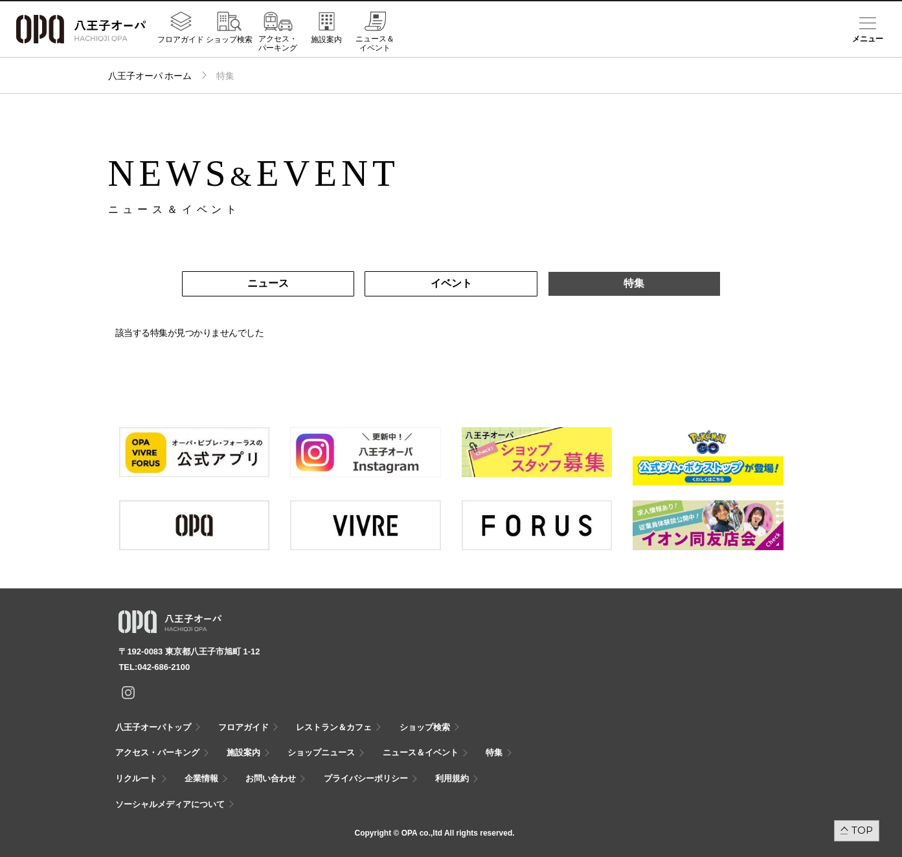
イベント (451, 283)
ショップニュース (321, 752)
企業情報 (201, 778)
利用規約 (452, 778)
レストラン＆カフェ (334, 727)
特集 (634, 283)
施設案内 (326, 39)
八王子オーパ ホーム (150, 76)
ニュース (268, 283)
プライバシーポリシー (366, 778)
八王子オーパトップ (153, 727)
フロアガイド (180, 39)
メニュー (867, 38)
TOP (862, 830)
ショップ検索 (229, 39)
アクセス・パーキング (277, 43)
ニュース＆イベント (374, 43)
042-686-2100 (163, 667)
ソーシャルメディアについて (170, 804)
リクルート (136, 778)
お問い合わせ (270, 778)
